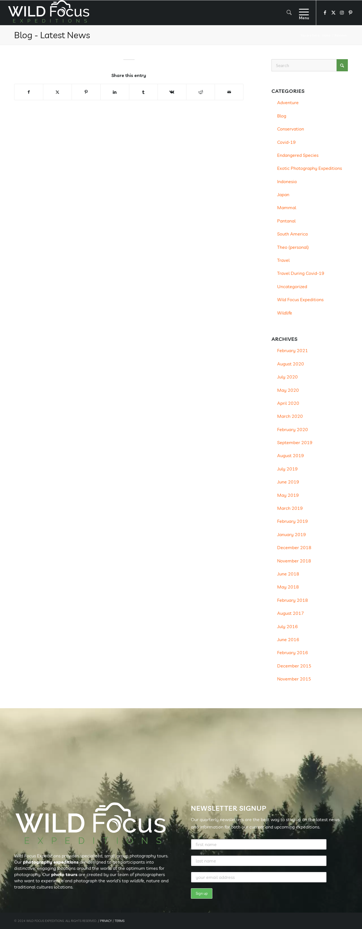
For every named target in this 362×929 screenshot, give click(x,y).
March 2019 (290, 508)
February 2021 (292, 350)
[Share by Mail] (229, 92)
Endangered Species (297, 155)
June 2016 (288, 639)
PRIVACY (106, 921)
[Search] (289, 12)
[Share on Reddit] (200, 92)
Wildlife (284, 313)
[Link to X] (333, 12)
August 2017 (290, 613)
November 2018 (294, 561)
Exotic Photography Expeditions (309, 168)
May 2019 (288, 495)
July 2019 (287, 469)
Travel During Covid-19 (300, 273)
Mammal (286, 207)
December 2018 (294, 547)
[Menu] (302, 12)
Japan (283, 194)
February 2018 (292, 600)
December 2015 (294, 666)
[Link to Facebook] (325, 12)
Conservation (290, 129)
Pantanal (286, 221)
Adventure (288, 102)
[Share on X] (57, 92)
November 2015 (294, 679)
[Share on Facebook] (28, 92)
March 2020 (290, 416)
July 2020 (287, 377)
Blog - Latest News (52, 34)
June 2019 (288, 482)
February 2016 (292, 652)
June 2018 (288, 574)
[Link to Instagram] (342, 12)
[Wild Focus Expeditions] (49, 12)
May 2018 (288, 587)
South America (292, 234)
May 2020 (288, 390)
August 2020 (290, 364)
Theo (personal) (293, 247)
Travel (283, 260)
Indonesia (287, 181)
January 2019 (291, 534)
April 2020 (288, 403)
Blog (281, 116)
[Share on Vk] (172, 92)
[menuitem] (289, 12)
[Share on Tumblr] (143, 92)
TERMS (119, 921)
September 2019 (295, 442)
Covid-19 (286, 142)
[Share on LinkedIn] (115, 92)
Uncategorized (292, 286)
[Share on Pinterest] (86, 92)
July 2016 (287, 626)
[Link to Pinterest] (350, 12)
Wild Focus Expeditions (300, 299)
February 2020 (292, 429)
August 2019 (290, 455)
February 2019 (292, 521)
